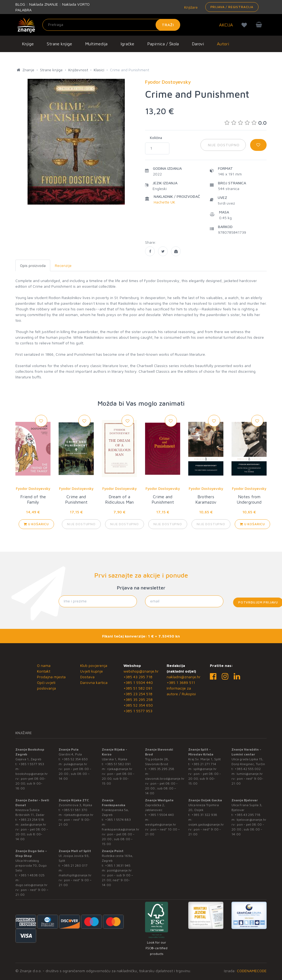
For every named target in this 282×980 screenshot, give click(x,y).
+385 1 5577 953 (137, 710)
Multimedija (96, 43)
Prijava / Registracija (231, 7)
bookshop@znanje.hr (31, 774)
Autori (223, 43)
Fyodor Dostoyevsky (33, 488)
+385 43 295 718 (137, 676)
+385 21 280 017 (75, 865)
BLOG (20, 4)
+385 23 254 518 (137, 693)
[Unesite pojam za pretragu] (111, 25)
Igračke (127, 43)
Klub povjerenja (93, 665)
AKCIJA (226, 24)
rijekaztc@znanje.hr (78, 815)
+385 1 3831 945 (117, 865)
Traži (168, 24)
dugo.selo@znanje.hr (31, 885)
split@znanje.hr (205, 769)
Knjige (28, 43)
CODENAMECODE (252, 970)
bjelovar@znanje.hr (251, 820)
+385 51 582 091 (137, 688)
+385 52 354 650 (138, 705)
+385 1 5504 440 (138, 682)
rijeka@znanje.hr (119, 769)
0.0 (245, 123)
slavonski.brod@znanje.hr (164, 778)
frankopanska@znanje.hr (120, 829)
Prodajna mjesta (51, 676)
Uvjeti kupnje (91, 671)
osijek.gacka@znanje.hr (206, 824)
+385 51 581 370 (74, 810)
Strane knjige (59, 43)
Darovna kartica (94, 682)
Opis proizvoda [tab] (33, 265)
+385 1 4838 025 (32, 875)
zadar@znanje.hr (33, 824)
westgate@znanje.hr (160, 824)
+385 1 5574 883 (118, 820)
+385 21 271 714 (204, 764)
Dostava (87, 676)
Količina (156, 137)
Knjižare (190, 7)
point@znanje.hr (119, 870)
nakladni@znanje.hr (183, 676)
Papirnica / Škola (163, 43)
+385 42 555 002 (248, 769)
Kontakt (43, 671)
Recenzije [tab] (63, 265)
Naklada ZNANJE (43, 4)
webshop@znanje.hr (141, 671)
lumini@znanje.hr (250, 774)
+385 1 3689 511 (181, 682)
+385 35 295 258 (138, 699)
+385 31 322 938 (204, 815)
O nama (44, 665)
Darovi (198, 43)
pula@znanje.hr (75, 764)
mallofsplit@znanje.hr (75, 875)
